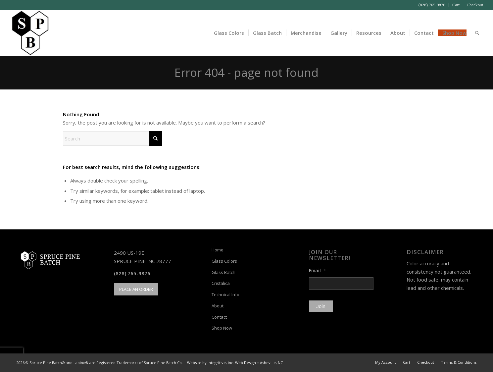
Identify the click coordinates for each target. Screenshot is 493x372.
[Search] (477, 33)
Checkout (475, 4)
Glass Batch (223, 272)
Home (217, 250)
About (217, 306)
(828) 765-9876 (432, 4)
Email (317, 271)
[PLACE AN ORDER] (136, 289)
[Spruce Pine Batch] (29, 33)
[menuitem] (432, 5)
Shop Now (222, 328)
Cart (456, 4)
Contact (219, 317)
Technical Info (225, 294)
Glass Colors (224, 261)
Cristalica (221, 283)
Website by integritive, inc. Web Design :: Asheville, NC (235, 362)
